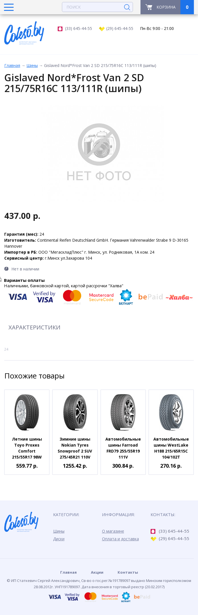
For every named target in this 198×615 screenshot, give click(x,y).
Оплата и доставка (120, 538)
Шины (32, 65)
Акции (97, 572)
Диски (58, 538)
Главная (12, 65)
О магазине (113, 531)
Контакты (128, 572)
